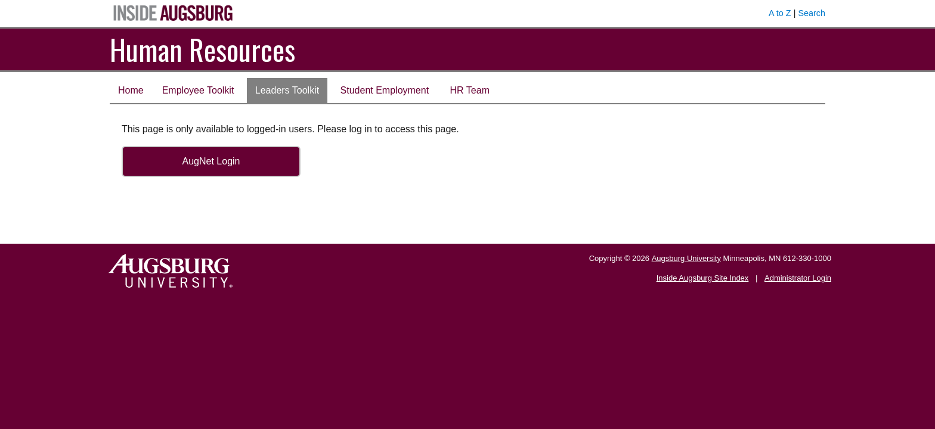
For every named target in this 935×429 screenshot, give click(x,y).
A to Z (780, 13)
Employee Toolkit (198, 90)
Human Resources (202, 49)
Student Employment (384, 90)
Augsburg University (686, 258)
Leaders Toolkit (287, 90)
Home (131, 90)
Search (811, 13)
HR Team (470, 90)
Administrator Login (797, 277)
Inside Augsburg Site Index (703, 277)
